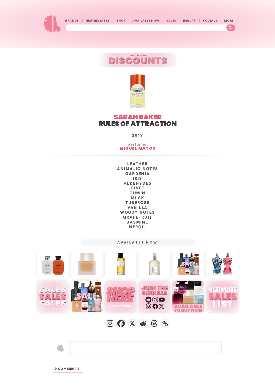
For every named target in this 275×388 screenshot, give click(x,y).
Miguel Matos (137, 148)
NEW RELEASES (98, 20)
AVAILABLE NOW (145, 20)
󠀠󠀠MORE (230, 20)
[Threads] (154, 323)
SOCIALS (210, 20)
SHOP (121, 20)
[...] (145, 347)
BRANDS (72, 20)
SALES (171, 20)
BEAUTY (189, 20)
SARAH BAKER (137, 117)
